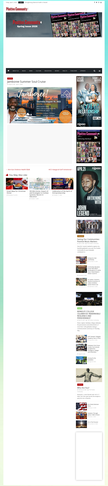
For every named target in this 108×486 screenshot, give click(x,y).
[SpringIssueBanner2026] (54, 13)
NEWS (30, 71)
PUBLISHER (73, 71)
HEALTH (65, 71)
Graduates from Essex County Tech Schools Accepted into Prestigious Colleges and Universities (94, 349)
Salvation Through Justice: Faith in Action (94, 414)
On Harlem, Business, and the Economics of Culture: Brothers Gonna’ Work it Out (94, 282)
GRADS (79, 308)
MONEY (57, 71)
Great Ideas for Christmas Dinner (16, 192)
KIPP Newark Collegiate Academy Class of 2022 (94, 337)
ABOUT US (16, 71)
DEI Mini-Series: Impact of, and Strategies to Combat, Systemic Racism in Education (39, 194)
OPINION (82, 71)
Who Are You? (83, 387)
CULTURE (38, 71)
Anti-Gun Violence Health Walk (18, 170)
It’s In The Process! (93, 422)
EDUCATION (48, 71)
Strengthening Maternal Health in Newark (36, 2)
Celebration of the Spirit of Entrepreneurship (62, 192)
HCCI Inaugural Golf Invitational (61, 170)
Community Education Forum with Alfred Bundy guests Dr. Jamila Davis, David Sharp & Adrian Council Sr (94, 270)
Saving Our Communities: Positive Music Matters (88, 240)
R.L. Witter (20, 84)
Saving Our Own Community (92, 259)
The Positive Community (93, 243)
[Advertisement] (54, 55)
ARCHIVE (10, 78)
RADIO (24, 71)
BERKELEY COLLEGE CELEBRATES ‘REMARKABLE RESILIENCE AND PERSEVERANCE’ (88, 314)
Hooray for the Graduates (92, 359)
